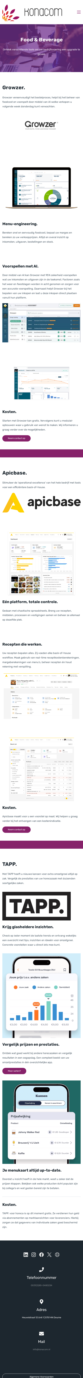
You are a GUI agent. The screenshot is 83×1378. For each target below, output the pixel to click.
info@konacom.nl (41, 1339)
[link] (41, 104)
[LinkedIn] (26, 1244)
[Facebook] (41, 1244)
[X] (49, 1244)
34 (51, 1275)
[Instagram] (33, 1244)
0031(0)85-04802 (40, 1275)
